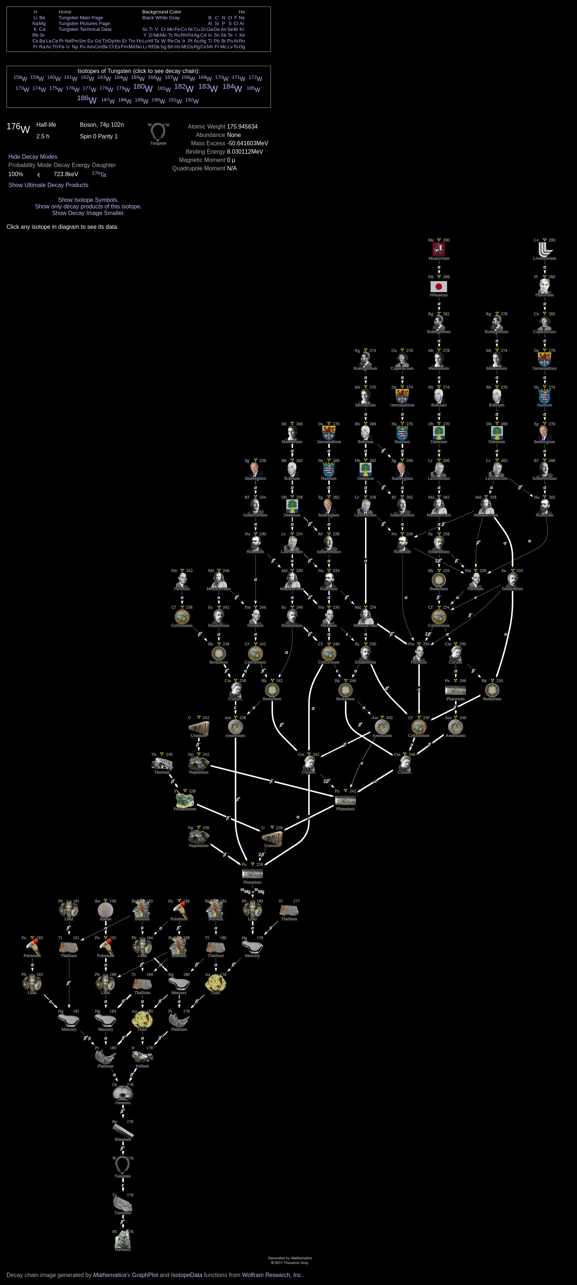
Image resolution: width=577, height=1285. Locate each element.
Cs (35, 41)
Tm (131, 41)
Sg (163, 46)
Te (230, 35)
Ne (242, 17)
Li (35, 17)
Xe (242, 35)
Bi (224, 41)
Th (55, 46)
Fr (35, 46)
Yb (139, 41)
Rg (197, 46)
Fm (124, 46)
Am (90, 46)
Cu (197, 29)
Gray (174, 17)
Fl (217, 46)
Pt (190, 41)
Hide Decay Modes (32, 157)
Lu (145, 41)
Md (132, 46)
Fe (177, 29)
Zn (203, 29)
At (235, 41)
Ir (183, 41)
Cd (203, 35)
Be (42, 17)
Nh (210, 46)
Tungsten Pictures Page (84, 23)
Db (157, 46)
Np (75, 46)
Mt (184, 46)
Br (235, 29)
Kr (241, 29)
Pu (82, 46)
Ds (190, 46)
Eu (90, 41)
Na (35, 23)
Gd (98, 41)
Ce (55, 41)
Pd (190, 35)
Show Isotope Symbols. (88, 200)
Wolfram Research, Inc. (272, 1275)
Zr (151, 35)
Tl (210, 41)
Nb (157, 35)
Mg (42, 23)
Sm (82, 41)
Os (177, 41)
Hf (150, 41)
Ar (241, 23)
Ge (217, 29)
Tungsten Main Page (80, 17)
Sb (224, 35)
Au (196, 41)
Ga (210, 29)
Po (230, 41)
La (49, 41)
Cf (111, 46)
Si (217, 23)
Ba (42, 41)
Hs (177, 46)
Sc (145, 29)
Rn (242, 41)
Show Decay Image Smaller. (88, 213)
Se (230, 29)
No (139, 46)
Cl (235, 23)
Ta (156, 41)
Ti (151, 29)
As (224, 29)
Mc (223, 46)
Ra (42, 46)
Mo (163, 35)
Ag (196, 35)
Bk (105, 46)
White (161, 17)
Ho (117, 41)
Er (124, 41)
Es (118, 46)
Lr (145, 46)
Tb (105, 41)
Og (242, 46)
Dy (111, 41)
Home (65, 12)
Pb (217, 41)
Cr (163, 29)
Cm (98, 46)
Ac (49, 46)
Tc (170, 35)
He (242, 12)
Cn (203, 46)
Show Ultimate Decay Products (48, 185)
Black (148, 17)
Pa (61, 46)
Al (210, 23)
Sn (217, 35)
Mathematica (109, 1275)
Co (184, 29)
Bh (170, 46)
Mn (170, 29)
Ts (235, 46)
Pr (61, 41)
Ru (177, 35)
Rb (35, 35)
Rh (184, 35)
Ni (190, 29)
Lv (230, 46)
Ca (42, 29)
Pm (75, 41)
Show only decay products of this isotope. (88, 206)
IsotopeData (186, 1275)
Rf (150, 46)
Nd (68, 41)
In (210, 35)
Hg (203, 41)
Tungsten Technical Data (84, 29)
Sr (42, 35)
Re (170, 41)
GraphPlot (145, 1275)
